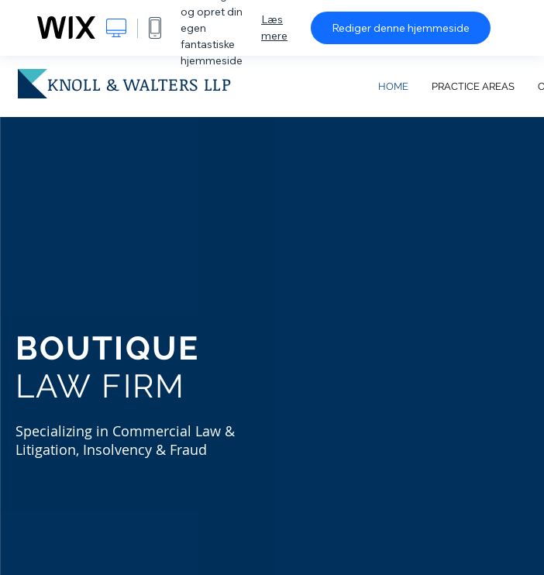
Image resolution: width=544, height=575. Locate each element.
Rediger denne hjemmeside (401, 28)
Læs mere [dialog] (274, 27)
